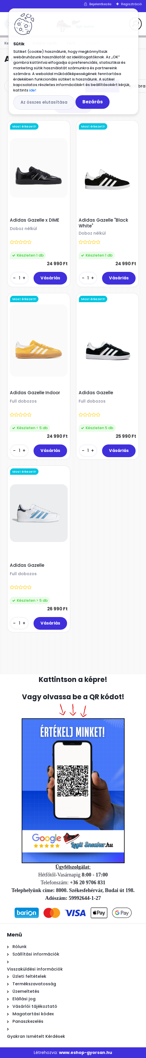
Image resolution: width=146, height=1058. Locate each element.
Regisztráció (131, 4)
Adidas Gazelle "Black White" (103, 223)
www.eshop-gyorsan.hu (85, 1052)
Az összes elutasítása (44, 102)
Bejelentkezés (100, 4)
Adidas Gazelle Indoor (35, 393)
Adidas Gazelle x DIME (34, 220)
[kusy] (19, 278)
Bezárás (92, 101)
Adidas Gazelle (96, 393)
